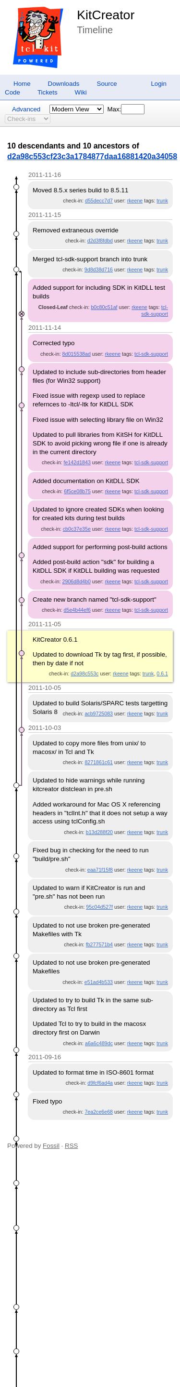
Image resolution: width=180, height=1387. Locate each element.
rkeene (135, 200)
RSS (71, 1145)
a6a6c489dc (99, 1043)
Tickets (47, 92)
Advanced (26, 109)
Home (22, 83)
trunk (162, 200)
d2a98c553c (84, 673)
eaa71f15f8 (100, 870)
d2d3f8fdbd (100, 240)
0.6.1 (162, 673)
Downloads (64, 83)
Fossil (51, 1145)
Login (159, 83)
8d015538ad (76, 354)
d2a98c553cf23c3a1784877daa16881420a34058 (92, 156)
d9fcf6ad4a (100, 1083)
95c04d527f (99, 907)
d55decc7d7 (99, 200)
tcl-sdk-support (151, 354)
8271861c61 (98, 762)
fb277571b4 (99, 944)
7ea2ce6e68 (98, 1112)
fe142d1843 (77, 462)
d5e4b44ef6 (77, 610)
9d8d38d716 (98, 269)
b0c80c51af (104, 307)
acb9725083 (98, 713)
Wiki (81, 92)
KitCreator (105, 15)
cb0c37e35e (77, 529)
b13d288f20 (99, 832)
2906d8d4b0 (76, 581)
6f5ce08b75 (77, 491)
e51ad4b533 (98, 982)
